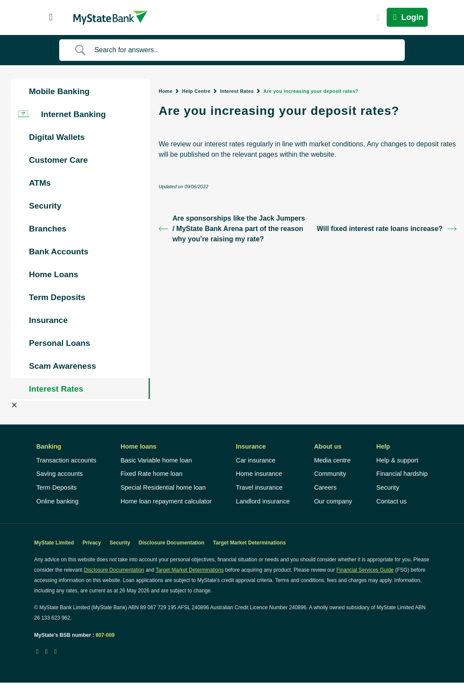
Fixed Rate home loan (151, 473)
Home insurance (259, 473)
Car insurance (255, 460)
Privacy (92, 543)
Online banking (57, 501)
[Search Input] (243, 50)
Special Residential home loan (163, 487)
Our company (333, 501)
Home (165, 91)
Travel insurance (259, 487)
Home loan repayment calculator (166, 501)
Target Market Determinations (249, 543)
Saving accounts (59, 473)
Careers (325, 487)
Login (407, 17)
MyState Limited (54, 543)
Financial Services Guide (365, 570)
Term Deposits (56, 487)
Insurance (251, 446)
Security (387, 487)
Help (383, 446)
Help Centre (196, 91)
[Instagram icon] (55, 651)
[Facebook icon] (37, 651)
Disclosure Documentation (171, 543)
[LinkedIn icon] (46, 651)
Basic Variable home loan (156, 460)
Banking (48, 446)
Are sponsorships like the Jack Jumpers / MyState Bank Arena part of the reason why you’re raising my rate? (232, 229)
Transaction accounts (66, 460)
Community (330, 473)
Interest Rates (237, 91)
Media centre (332, 460)
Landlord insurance (263, 501)
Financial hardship (402, 473)
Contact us (391, 501)
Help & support (397, 460)
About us (328, 446)
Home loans (138, 446)
